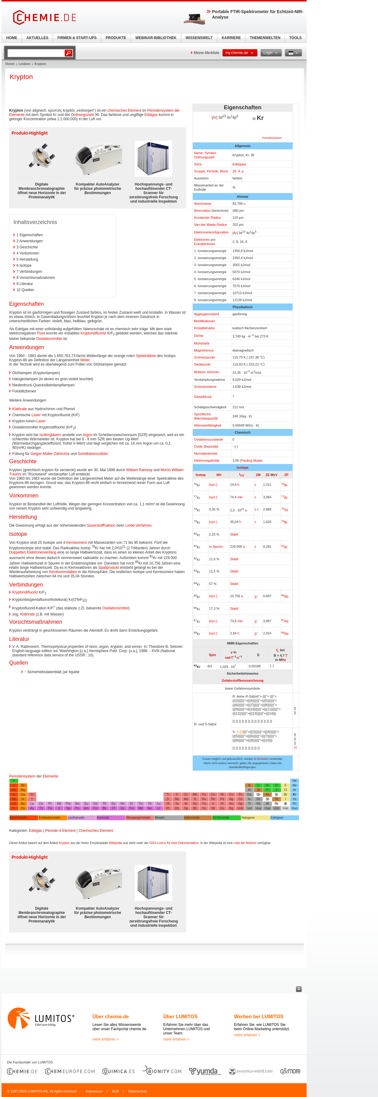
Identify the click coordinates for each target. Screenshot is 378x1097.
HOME (11, 38)
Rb (285, 596)
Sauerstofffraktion (101, 525)
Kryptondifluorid (93, 333)
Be (23, 785)
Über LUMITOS (180, 1016)
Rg (231, 808)
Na (14, 790)
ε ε (257, 509)
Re (195, 803)
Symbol (210, 153)
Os (204, 803)
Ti (168, 794)
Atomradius (202, 210)
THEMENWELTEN (265, 38)
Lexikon (24, 64)
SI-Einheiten (261, 758)
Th (41, 808)
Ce (41, 803)
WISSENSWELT (198, 38)
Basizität (211, 446)
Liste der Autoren (245, 843)
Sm (77, 803)
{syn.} (213, 484)
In (249, 799)
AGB (115, 1091)
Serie (198, 164)
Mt (213, 808)
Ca (23, 794)
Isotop (200, 475)
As (267, 794)
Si (258, 790)
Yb (150, 803)
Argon (87, 435)
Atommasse (202, 203)
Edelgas (151, 115)
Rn (295, 803)
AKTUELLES (38, 38)
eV (275, 475)
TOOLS (295, 38)
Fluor (41, 333)
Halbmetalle (192, 817)
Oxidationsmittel (49, 339)
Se (284, 510)
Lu (158, 803)
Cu (231, 794)
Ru (204, 799)
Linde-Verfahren (138, 525)
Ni (222, 794)
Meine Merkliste (206, 53)
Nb (177, 799)
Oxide (198, 446)
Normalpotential (205, 453)
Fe (204, 794)
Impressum (94, 1091)
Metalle (159, 817)
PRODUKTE (116, 38)
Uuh (276, 808)
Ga (249, 794)
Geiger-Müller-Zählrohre (50, 454)
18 (234, 171)
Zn (240, 794)
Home (9, 64)
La (32, 803)
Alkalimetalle (18, 817)
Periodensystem (272, 137)
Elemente (50, 776)
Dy (113, 803)
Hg (240, 803)
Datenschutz (137, 1091)
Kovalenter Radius (207, 217)
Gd (95, 803)
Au (231, 803)
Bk (104, 808)
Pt (222, 803)
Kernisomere (76, 542)
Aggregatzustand (206, 314)
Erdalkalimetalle (49, 817)
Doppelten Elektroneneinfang (32, 552)
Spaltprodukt (108, 567)
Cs (14, 803)
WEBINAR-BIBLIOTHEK (156, 38)
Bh (195, 808)
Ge (258, 794)
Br (284, 485)
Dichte (198, 335)
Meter (84, 360)
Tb (104, 803)
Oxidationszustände (208, 439)
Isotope (242, 467)
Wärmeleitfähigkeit (207, 425)
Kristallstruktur (204, 328)
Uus (285, 808)
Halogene (248, 817)
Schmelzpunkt (204, 357)
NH (218, 475)
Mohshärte (202, 343)
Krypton (64, 843)
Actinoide (103, 817)
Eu (86, 803)
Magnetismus (204, 350)
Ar (214, 117)
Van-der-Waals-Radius (210, 224)
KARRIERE (231, 38)
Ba (23, 803)
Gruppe (199, 171)
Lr (158, 808)
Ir (213, 803)
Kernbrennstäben (63, 572)
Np (68, 808)
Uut (249, 808)
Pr (50, 803)
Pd (222, 799)
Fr (14, 808)
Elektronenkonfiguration (211, 232)
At (285, 803)
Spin (212, 655)
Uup (267, 808)
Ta (176, 803)
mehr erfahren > (105, 1039)
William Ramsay (139, 470)
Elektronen (202, 239)
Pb (258, 803)
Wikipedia (115, 843)
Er (131, 803)
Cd (240, 799)
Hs (204, 808)
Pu (77, 808)
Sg (186, 808)
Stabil (234, 559)
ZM (258, 475)
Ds (222, 808)
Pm (68, 803)
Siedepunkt (202, 364)
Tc (194, 799)
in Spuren (216, 546)
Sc (32, 794)
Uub (240, 808)
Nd (59, 803)
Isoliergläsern (50, 435)
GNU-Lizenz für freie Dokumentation (174, 843)
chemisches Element (124, 110)
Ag (231, 799)
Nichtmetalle (221, 817)
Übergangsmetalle (138, 817)
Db (177, 808)
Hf (167, 803)
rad (227, 657)
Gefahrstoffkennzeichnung (243, 680)
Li (14, 785)
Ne (295, 785)
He (295, 780)
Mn (195, 794)
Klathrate (19, 409)
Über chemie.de (110, 1016)
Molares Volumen (206, 372)
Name (198, 153)
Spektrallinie (146, 356)
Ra (23, 808)
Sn (258, 799)
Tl (249, 803)
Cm (95, 808)
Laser (36, 415)
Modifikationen (204, 321)
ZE (267, 475)
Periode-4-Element (60, 830)
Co (213, 794)
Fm (131, 808)
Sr (22, 799)
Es (122, 808)
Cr (186, 794)
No (150, 808)
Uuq (258, 808)
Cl (285, 790)
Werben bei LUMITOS (258, 1016)
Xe (295, 799)
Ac (32, 808)
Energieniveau (204, 244)
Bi (267, 803)
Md (141, 808)
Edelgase (239, 164)
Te (276, 799)
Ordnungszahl (204, 157)
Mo (186, 799)
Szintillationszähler (93, 454)
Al (249, 790)
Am (86, 808)
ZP (286, 475)
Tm (141, 803)
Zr (167, 799)
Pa (50, 808)
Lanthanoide (76, 817)
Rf (167, 808)
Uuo (294, 808)
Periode (212, 171)
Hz (284, 660)
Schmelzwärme (205, 386)
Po (276, 803)
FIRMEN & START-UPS (76, 38)
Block (224, 171)
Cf (113, 808)
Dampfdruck (203, 397)
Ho (122, 803)
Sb (267, 799)
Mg (23, 790)
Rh (213, 799)
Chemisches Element (96, 830)
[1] (295, 747)
